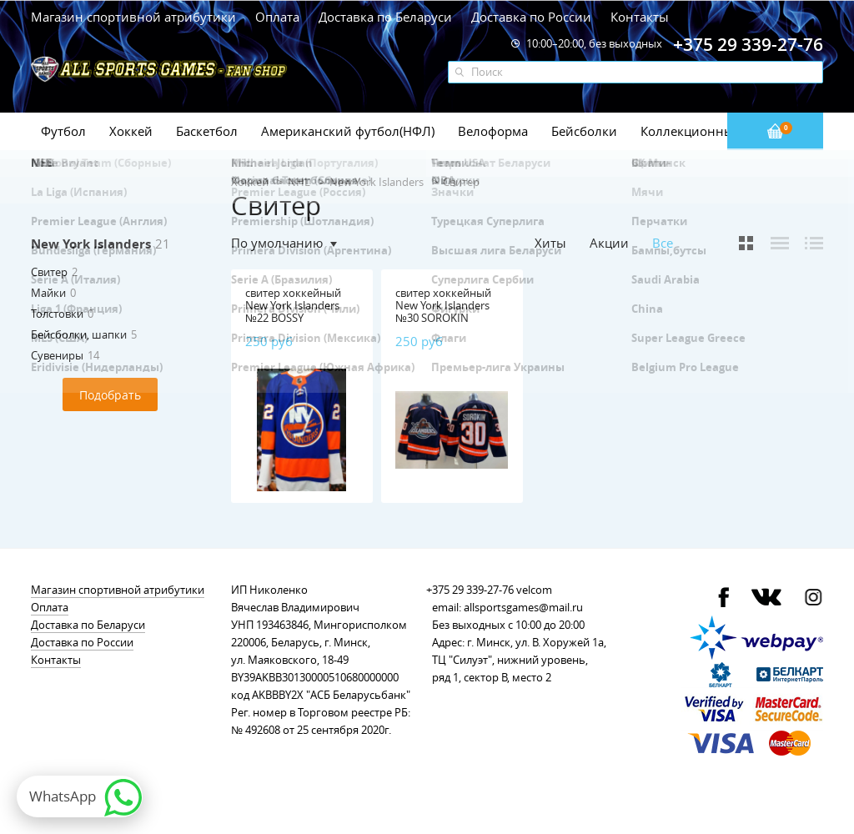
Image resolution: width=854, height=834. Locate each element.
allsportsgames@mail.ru (523, 607)
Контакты (639, 16)
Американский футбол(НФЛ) (348, 131)
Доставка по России (531, 16)
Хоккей (131, 131)
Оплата (277, 16)
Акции (609, 242)
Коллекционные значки (713, 131)
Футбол (63, 131)
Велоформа (493, 131)
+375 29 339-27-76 (470, 589)
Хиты (550, 242)
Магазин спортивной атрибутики (135, 16)
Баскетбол (207, 131)
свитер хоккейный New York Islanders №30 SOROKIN (443, 305)
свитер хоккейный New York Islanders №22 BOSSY (293, 305)
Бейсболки (584, 131)
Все (662, 243)
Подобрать (110, 395)
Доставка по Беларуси (385, 16)
